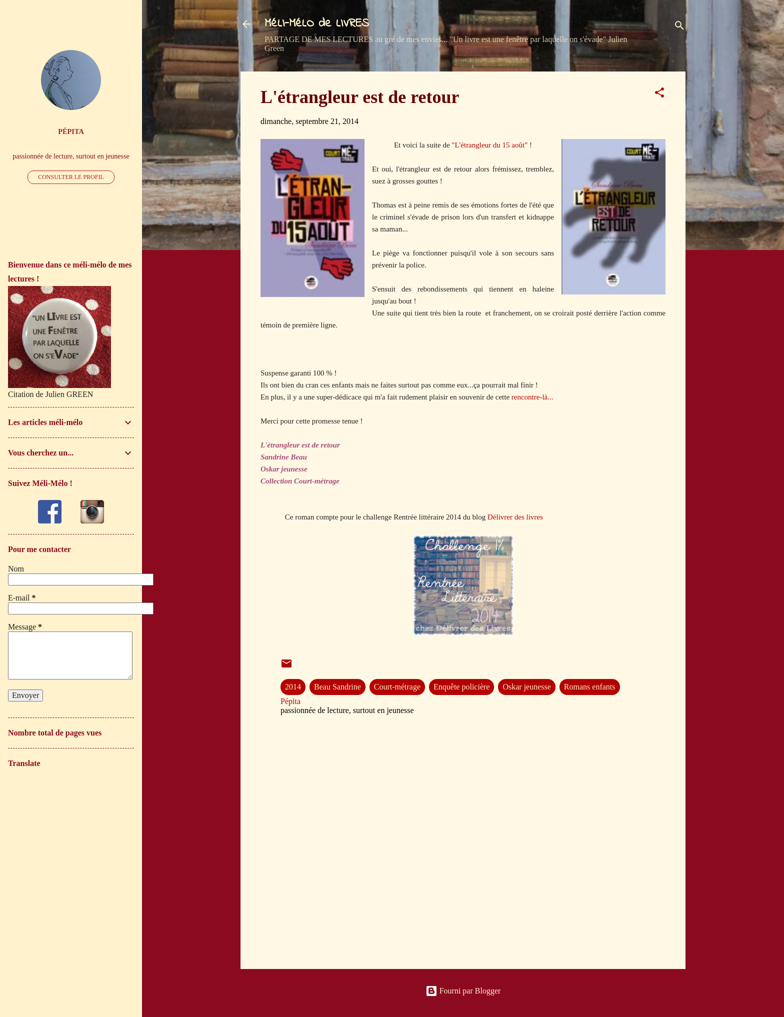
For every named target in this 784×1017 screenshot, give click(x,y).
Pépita (71, 132)
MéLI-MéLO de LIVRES (316, 23)
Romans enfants (590, 686)
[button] (660, 94)
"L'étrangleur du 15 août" (491, 145)
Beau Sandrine (337, 686)
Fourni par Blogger (463, 990)
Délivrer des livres (515, 517)
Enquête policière (462, 686)
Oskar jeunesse (526, 686)
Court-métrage (397, 686)
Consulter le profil (71, 177)
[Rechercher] (680, 27)
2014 (293, 686)
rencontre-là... (533, 397)
